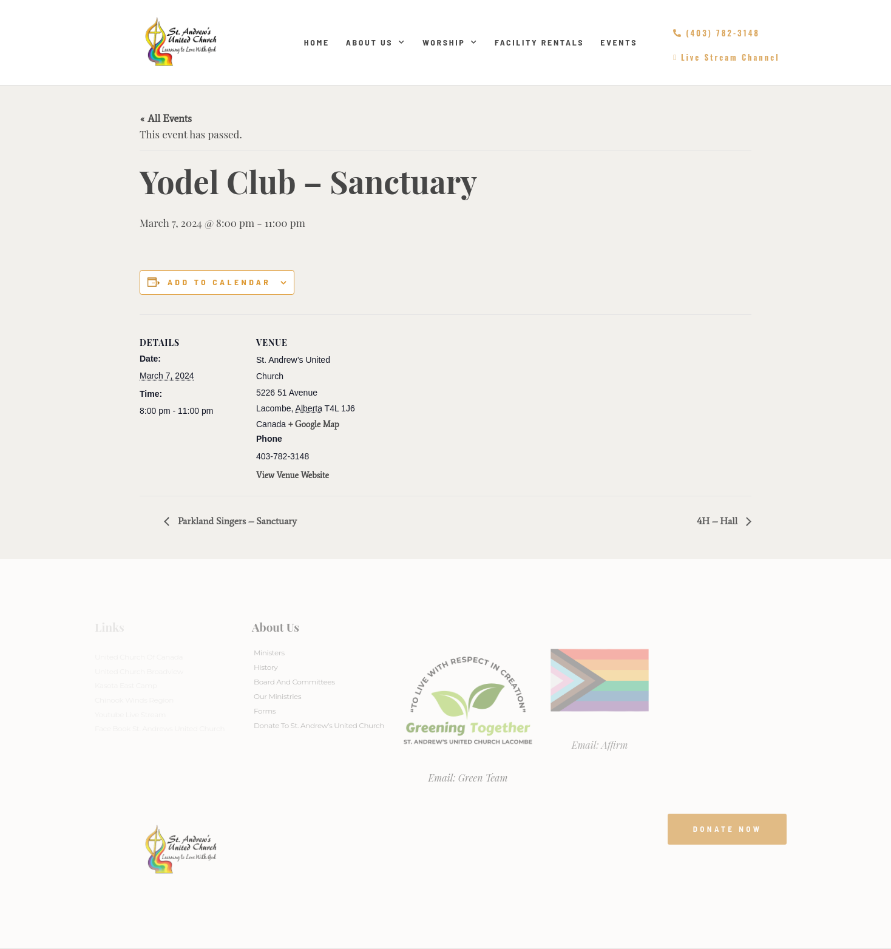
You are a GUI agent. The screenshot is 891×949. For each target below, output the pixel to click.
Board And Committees (294, 681)
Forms (265, 710)
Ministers (269, 652)
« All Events (166, 118)
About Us (376, 42)
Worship (450, 42)
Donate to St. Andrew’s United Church (319, 725)
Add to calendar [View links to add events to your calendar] (219, 282)
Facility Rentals (539, 42)
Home (317, 42)
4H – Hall (718, 521)
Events (618, 42)
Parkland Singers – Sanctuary (236, 521)
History (265, 667)
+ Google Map (313, 424)
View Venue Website (292, 475)
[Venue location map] (437, 398)
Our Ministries (277, 696)
